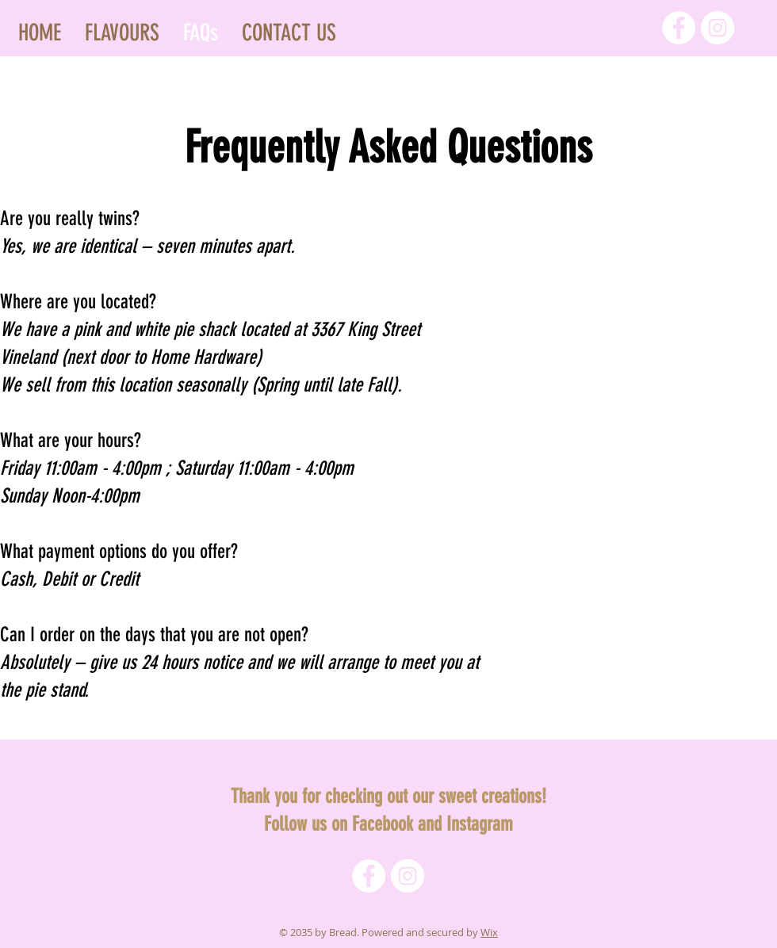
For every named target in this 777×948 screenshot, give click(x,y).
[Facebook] (678, 27)
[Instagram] (717, 27)
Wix (489, 932)
